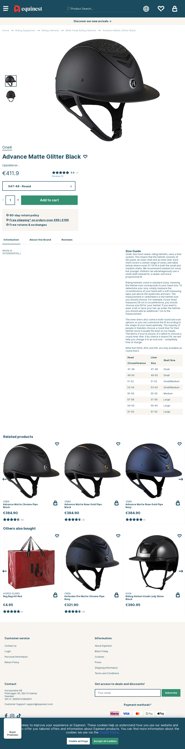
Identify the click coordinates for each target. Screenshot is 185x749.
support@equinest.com (39, 703)
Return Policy (12, 661)
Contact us (11, 645)
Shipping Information (106, 667)
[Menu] (19, 720)
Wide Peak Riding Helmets (81, 30)
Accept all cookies (105, 741)
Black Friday (101, 650)
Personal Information (16, 656)
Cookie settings (78, 741)
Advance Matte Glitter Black (119, 30)
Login (8, 650)
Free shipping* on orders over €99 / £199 (39, 220)
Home (5, 30)
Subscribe (171, 692)
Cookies (99, 656)
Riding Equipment (25, 30)
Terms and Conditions (107, 672)
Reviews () (57, 176)
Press (98, 661)
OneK (7, 147)
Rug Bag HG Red (12, 595)
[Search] (100, 8)
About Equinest (103, 645)
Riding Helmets (50, 30)
